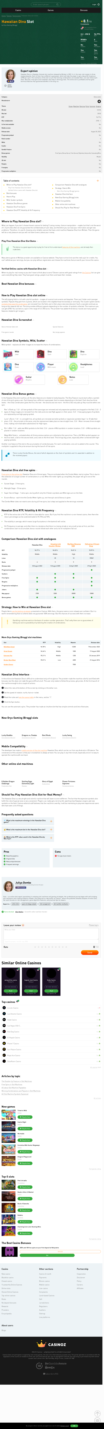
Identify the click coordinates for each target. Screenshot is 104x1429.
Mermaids (23, 1192)
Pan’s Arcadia (24, 1239)
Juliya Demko (11, 96)
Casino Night (24, 1181)
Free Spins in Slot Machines (12, 1143)
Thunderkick (23, 1241)
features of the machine (71, 258)
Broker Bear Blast (10, 719)
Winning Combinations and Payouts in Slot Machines (21, 1150)
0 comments (85, 26)
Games (51, 12)
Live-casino (43, 1347)
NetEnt (22, 1171)
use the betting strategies (21, 670)
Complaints (43, 1351)
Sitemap (42, 1372)
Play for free (28, 1176)
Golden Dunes (8, 723)
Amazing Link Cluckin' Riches (55, 604)
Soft (40, 1358)
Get (36, 1314)
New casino (6, 1333)
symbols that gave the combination (14, 315)
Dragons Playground (26, 1215)
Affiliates (80, 1347)
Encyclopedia (6, 1372)
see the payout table (26, 756)
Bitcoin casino (44, 1340)
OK (74, 1426)
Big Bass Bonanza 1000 (74, 604)
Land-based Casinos (46, 1354)
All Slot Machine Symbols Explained (15, 1153)
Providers (5, 1369)
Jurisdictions (44, 1362)
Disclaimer (81, 1336)
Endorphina (46, 842)
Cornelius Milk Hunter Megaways (31, 1204)
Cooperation (81, 1333)
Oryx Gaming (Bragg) (8, 796)
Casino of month (45, 1333)
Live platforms (44, 1376)
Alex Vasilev (19, 970)
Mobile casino (44, 1344)
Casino (18, 12)
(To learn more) (64, 1426)
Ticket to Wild (24, 1169)
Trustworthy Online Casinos (12, 1344)
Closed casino (7, 1340)
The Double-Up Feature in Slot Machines (17, 1140)
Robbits (22, 1274)
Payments (43, 1336)
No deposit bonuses (9, 1362)
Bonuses (84, 12)
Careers (80, 1344)
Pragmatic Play (7, 844)
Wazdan (24, 844)
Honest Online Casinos (10, 1351)
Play (10, 1050)
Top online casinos (8, 1354)
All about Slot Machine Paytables (14, 1146)
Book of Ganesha (25, 1262)
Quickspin (22, 1276)
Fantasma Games (68, 844)
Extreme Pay (8, 714)
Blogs (4, 1389)
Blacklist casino (7, 1336)
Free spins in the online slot (12, 533)
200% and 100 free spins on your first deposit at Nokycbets (39, 1306)
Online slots (6, 1347)
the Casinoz (86, 284)
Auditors (42, 1369)
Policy (79, 1340)
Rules (4, 1358)
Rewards (5, 1365)
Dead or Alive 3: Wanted (28, 1251)
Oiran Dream (8, 710)
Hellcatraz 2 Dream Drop (91, 604)
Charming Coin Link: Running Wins (31, 1285)
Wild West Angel (9, 705)
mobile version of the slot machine (34, 809)
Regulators (43, 1365)
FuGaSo (22, 1288)
